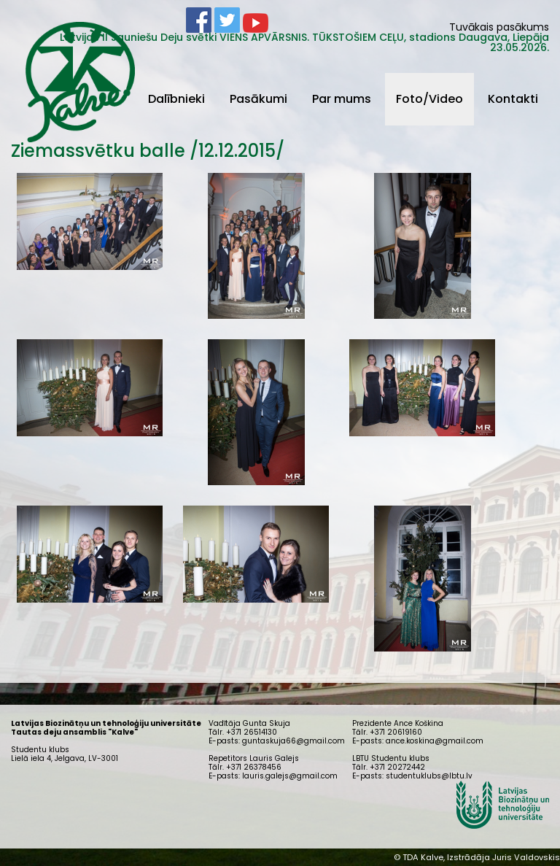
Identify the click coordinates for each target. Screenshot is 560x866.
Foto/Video (429, 98)
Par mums (341, 98)
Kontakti (513, 98)
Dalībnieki (176, 98)
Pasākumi (258, 98)
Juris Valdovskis (526, 857)
